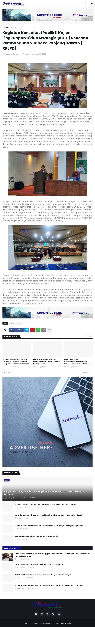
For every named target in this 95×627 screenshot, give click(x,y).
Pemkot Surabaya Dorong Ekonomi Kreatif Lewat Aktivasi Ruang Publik (46, 361)
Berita (13, 27)
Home (26, 623)
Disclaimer (45, 623)
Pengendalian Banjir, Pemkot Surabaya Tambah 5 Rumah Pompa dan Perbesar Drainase (15, 361)
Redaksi (35, 623)
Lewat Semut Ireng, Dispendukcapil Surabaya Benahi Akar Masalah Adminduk (78, 361)
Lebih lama (87, 372)
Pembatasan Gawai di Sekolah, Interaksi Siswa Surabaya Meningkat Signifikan (48, 526)
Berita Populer (11, 548)
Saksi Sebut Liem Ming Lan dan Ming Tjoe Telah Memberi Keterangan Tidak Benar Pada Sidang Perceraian (52, 555)
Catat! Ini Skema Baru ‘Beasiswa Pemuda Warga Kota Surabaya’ (42, 575)
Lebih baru (8, 372)
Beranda (6, 27)
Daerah (18, 323)
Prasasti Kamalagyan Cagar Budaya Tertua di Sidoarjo (38, 564)
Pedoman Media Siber (62, 623)
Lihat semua (88, 336)
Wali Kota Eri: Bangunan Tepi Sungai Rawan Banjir (36, 536)
